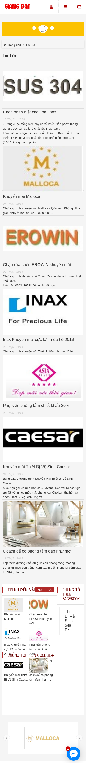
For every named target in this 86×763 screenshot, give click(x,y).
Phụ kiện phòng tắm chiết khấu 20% (36, 405)
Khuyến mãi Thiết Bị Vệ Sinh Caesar (36, 467)
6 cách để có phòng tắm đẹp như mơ (37, 551)
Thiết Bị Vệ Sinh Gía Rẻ (70, 620)
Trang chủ (12, 45)
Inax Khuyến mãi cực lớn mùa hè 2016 (38, 340)
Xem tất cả (45, 589)
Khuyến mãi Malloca (21, 196)
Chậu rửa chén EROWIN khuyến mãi (37, 265)
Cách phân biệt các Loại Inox (29, 112)
